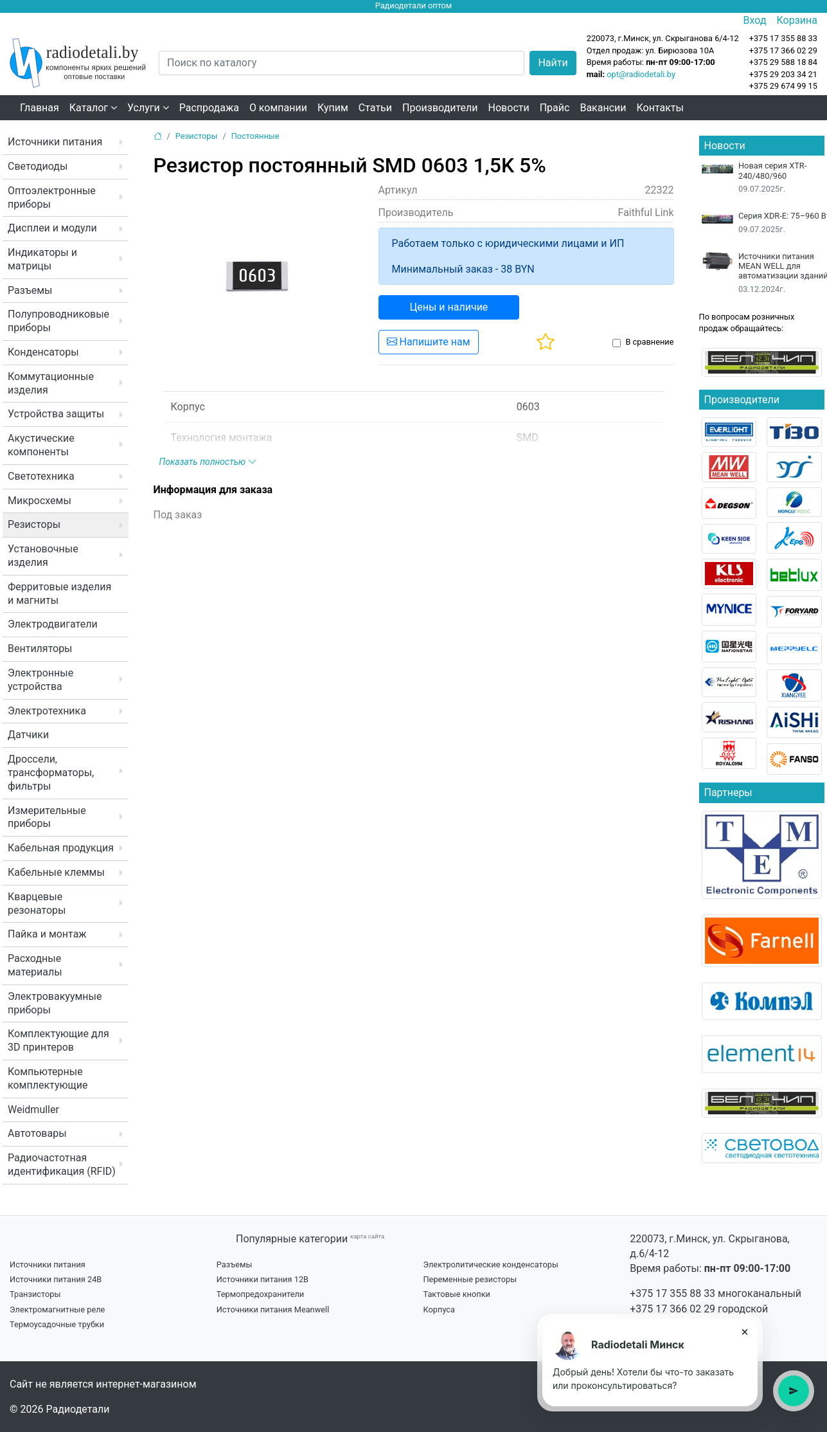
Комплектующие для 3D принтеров (58, 1040)
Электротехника (47, 711)
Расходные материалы (35, 965)
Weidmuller (33, 1109)
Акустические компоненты (41, 445)
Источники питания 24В (56, 1279)
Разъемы (30, 290)
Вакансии (603, 108)
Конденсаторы (43, 352)
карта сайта (367, 1236)
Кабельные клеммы (56, 872)
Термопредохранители (261, 1294)
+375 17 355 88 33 (672, 1293)
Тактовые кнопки (456, 1294)
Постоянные (255, 136)
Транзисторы (35, 1294)
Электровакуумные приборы (55, 1003)
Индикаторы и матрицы (42, 259)
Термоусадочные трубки (57, 1324)
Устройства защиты (56, 414)
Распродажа (209, 108)
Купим (332, 108)
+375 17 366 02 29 (672, 1309)
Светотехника (41, 476)
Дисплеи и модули (52, 228)
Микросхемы (39, 500)
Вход (755, 20)
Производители (440, 108)
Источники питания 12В (262, 1279)
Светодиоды (37, 166)
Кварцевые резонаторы (37, 903)
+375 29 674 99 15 (783, 86)
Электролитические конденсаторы (490, 1264)
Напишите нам (428, 342)
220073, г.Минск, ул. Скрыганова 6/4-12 (663, 38)
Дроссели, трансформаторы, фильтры (51, 772)
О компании (278, 108)
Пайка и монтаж (47, 934)
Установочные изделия (43, 555)
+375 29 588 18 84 (783, 62)
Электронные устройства (40, 680)
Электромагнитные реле (57, 1309)
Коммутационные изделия (51, 383)
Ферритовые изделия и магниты (59, 593)
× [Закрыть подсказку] (745, 1331)
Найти (552, 63)
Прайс (555, 108)
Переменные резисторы (470, 1279)
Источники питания (55, 142)
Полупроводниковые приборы (58, 321)
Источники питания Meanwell (273, 1309)
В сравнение (649, 342)
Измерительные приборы (47, 817)
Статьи (375, 108)
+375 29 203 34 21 (783, 74)
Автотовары (37, 1133)
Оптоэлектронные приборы (52, 197)
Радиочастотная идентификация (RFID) (62, 1164)
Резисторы (34, 524)
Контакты (660, 108)
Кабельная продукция (61, 848)
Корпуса (439, 1309)
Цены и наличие (449, 307)
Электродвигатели (53, 624)
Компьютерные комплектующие (47, 1078)
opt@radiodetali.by (641, 74)
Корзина (797, 20)
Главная (39, 108)
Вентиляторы (40, 648)
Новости (508, 108)
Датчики (28, 735)
